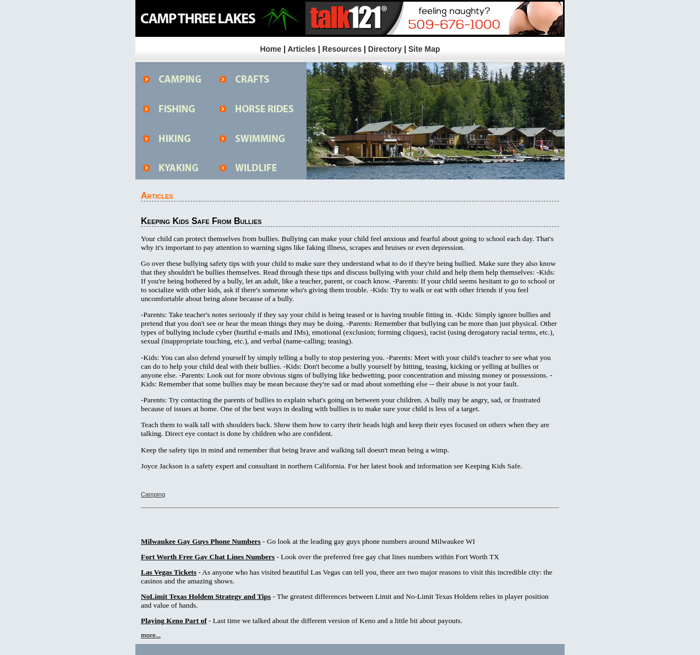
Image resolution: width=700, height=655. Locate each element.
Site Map (424, 49)
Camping (153, 494)
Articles (301, 49)
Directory (385, 49)
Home (270, 49)
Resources (342, 49)
